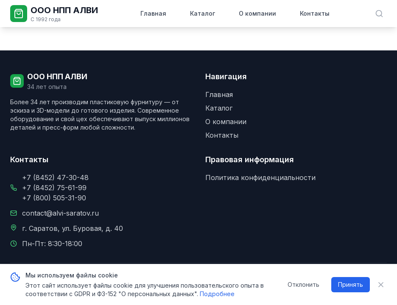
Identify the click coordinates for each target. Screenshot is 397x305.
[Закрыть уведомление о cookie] (381, 285)
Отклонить (303, 284)
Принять (350, 284)
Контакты (315, 13)
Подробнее (217, 293)
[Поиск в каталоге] (379, 13)
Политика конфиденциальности (260, 177)
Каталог (202, 13)
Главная (153, 13)
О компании (257, 13)
